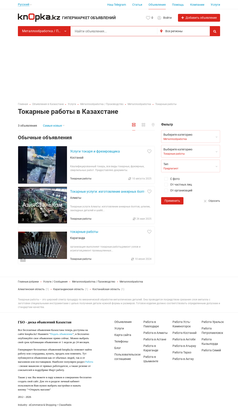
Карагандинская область (68, 289)
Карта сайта (122, 335)
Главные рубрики (28, 281)
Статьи (137, 4)
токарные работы (84, 232)
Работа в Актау (183, 359)
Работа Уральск (213, 322)
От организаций (176, 190)
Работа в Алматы (155, 332)
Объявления (157, 4)
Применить (172, 200)
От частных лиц (176, 184)
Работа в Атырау (184, 346)
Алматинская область (31, 289)
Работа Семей (211, 350)
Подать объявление (61, 334)
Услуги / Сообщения (55, 281)
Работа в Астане (154, 339)
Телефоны (121, 341)
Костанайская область (106, 289)
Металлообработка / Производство (93, 281)
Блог (117, 348)
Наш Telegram (116, 4)
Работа (89, 361)
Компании (197, 4)
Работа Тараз (181, 352)
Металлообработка (131, 281)
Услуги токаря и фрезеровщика (95, 151)
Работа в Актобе (183, 339)
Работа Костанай (184, 332)
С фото (170, 179)
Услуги (215, 4)
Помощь (178, 4)
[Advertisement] (119, 67)
